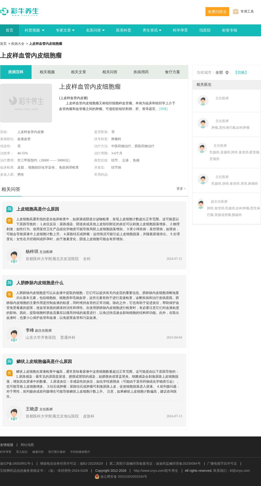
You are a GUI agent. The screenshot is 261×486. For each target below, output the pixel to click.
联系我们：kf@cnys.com (231, 470)
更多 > (181, 188)
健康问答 (38, 452)
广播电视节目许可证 (222, 463)
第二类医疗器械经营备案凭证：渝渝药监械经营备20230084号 (154, 463)
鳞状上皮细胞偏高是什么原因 (44, 361)
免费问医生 (217, 12)
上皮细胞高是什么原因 (37, 209)
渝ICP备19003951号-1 (16, 463)
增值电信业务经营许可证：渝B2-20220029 (71, 463)
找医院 (205, 30)
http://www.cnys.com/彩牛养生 (156, 470)
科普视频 (34, 30)
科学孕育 (180, 30)
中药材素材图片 (80, 452)
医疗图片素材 (56, 452)
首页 (9, 30)
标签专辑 (229, 30)
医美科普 (123, 30)
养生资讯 (152, 30)
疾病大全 (17, 44)
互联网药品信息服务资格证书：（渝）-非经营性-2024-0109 (44, 470)
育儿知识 (22, 452)
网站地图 (27, 445)
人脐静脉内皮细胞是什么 (39, 282)
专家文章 (65, 30)
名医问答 (95, 30)
